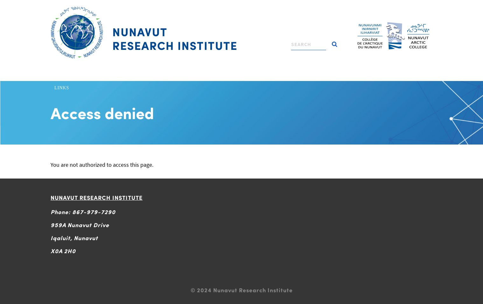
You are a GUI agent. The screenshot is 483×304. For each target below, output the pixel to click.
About (84, 74)
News (371, 74)
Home (61, 74)
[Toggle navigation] (240, 8)
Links (61, 87)
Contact (396, 74)
